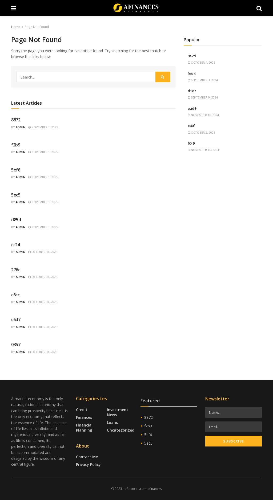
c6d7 (16, 319)
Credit (81, 409)
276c (15, 270)
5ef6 (15, 170)
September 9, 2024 (203, 97)
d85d (16, 220)
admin (20, 127)
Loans (112, 422)
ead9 (192, 108)
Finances (84, 417)
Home (16, 26)
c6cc (15, 295)
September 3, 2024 (203, 80)
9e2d (192, 56)
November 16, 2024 (203, 115)
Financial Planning (84, 428)
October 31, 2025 (42, 252)
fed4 (191, 73)
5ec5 (16, 195)
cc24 (15, 245)
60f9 (191, 143)
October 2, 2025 (201, 132)
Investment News (117, 412)
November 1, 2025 (43, 127)
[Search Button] (162, 77)
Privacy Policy (88, 464)
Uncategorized (120, 430)
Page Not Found (37, 26)
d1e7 (192, 90)
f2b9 (15, 145)
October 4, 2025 (201, 62)
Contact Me (87, 456)
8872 (16, 120)
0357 (16, 344)
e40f (191, 125)
